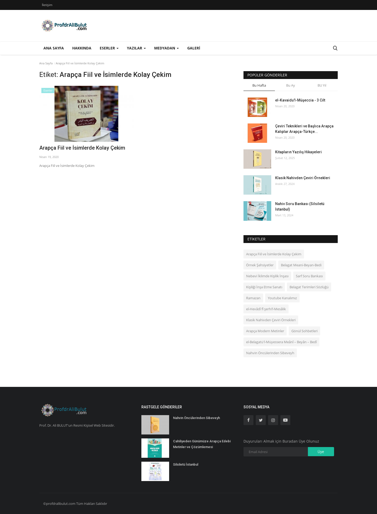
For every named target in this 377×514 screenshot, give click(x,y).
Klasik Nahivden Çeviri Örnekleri (302, 178)
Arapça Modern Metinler (265, 331)
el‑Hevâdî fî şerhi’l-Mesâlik (266, 309)
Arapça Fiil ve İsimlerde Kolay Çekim (82, 148)
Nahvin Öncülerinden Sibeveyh (270, 353)
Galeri (193, 48)
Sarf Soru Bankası (309, 276)
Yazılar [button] (136, 48)
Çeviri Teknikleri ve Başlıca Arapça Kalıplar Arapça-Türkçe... (304, 129)
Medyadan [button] (166, 48)
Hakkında (81, 48)
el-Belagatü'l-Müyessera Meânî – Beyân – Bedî (281, 342)
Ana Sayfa (53, 48)
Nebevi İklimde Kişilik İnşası (267, 276)
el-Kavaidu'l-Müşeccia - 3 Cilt (300, 100)
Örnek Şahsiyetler (260, 265)
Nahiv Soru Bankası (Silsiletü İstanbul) (299, 206)
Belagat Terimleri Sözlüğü (309, 287)
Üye (321, 451)
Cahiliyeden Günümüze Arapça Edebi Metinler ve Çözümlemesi (202, 444)
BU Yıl (322, 85)
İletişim (47, 5)
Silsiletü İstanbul (185, 464)
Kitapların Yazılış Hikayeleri (298, 152)
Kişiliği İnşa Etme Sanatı (264, 287)
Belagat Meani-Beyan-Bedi (301, 265)
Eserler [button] (109, 48)
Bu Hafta (259, 85)
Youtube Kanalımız (282, 298)
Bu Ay (290, 85)
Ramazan (253, 298)
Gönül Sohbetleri (304, 331)
